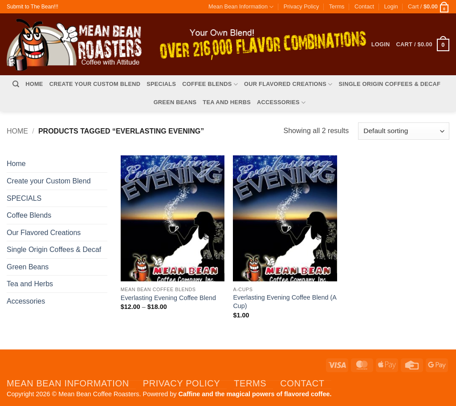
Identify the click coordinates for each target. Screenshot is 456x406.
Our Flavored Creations (288, 84)
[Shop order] (403, 131)
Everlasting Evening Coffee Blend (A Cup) (284, 301)
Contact (364, 6)
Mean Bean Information (240, 7)
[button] (391, 6)
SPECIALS (161, 84)
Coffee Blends (210, 84)
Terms (337, 6)
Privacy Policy (301, 6)
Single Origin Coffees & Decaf (390, 84)
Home (34, 84)
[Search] (15, 84)
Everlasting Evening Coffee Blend (168, 297)
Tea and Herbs (227, 102)
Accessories (281, 102)
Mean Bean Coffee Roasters (98, 394)
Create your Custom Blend (95, 84)
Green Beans (175, 102)
